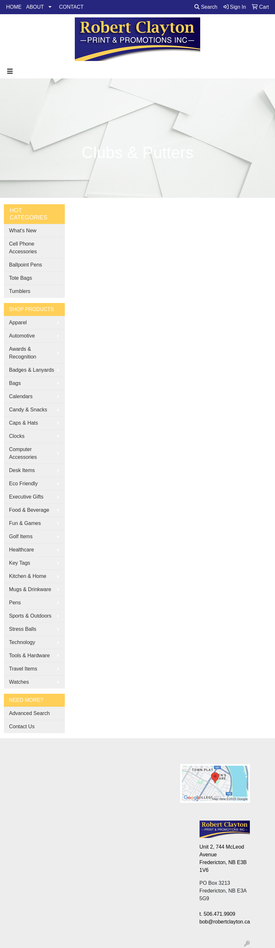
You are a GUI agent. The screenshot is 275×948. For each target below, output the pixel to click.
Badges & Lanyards (31, 370)
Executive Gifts (26, 496)
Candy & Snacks (28, 409)
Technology (22, 642)
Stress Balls (22, 629)
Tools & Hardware (29, 655)
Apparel (18, 322)
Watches (19, 682)
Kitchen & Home (27, 576)
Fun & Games (25, 523)
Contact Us (21, 726)
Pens (15, 602)
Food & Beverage (29, 510)
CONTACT (71, 7)
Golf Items (21, 536)
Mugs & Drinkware (30, 589)
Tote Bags (20, 278)
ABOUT (35, 7)
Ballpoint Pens (25, 264)
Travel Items (23, 668)
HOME (14, 7)
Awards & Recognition (22, 352)
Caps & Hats (23, 423)
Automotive (22, 335)
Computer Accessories (23, 453)
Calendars (21, 396)
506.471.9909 (219, 914)
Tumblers (19, 291)
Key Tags (19, 563)
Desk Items (22, 470)
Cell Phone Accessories (23, 247)
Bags (15, 383)
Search (205, 7)
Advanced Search (29, 713)
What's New (22, 230)
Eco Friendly (23, 483)
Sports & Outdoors (30, 616)
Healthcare (21, 549)
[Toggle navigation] (10, 71)
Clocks (17, 436)
